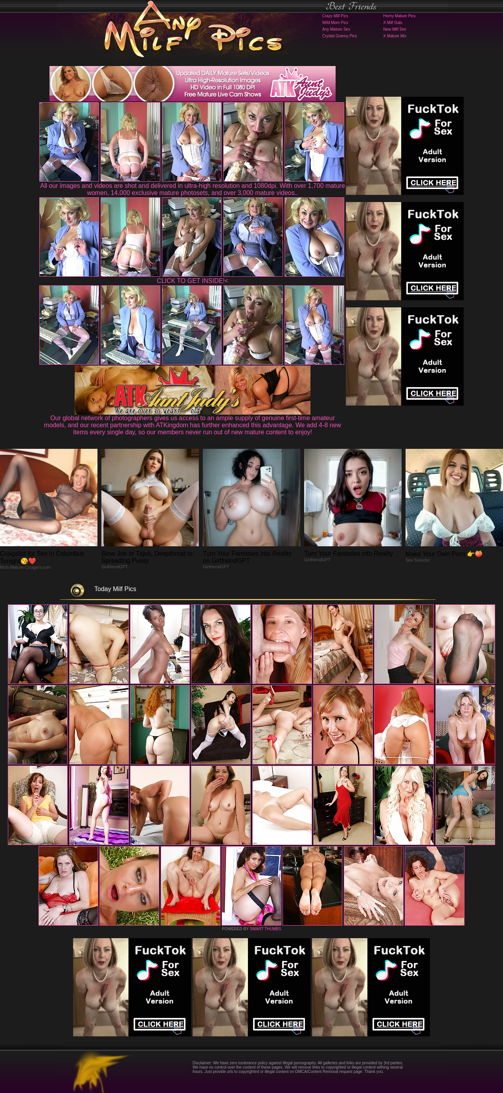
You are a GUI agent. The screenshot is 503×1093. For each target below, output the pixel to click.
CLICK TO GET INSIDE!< (192, 280)
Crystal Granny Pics (339, 36)
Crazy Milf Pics (335, 16)
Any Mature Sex (336, 29)
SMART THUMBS (265, 929)
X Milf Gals (392, 22)
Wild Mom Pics (335, 22)
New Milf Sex (394, 29)
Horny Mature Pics (399, 16)
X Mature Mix (394, 36)
